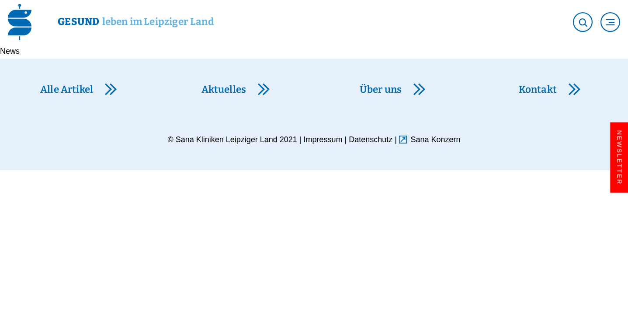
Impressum (323, 139)
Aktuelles (223, 89)
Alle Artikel (66, 89)
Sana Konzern (436, 139)
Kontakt (538, 89)
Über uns (381, 89)
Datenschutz (370, 139)
